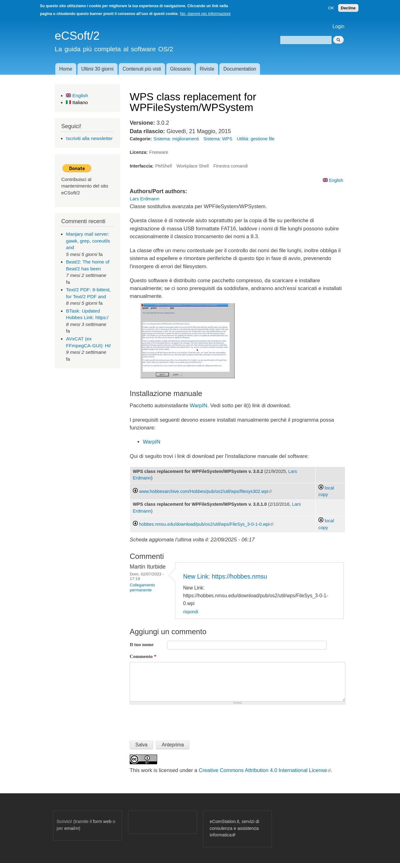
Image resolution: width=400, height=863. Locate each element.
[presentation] (177, 720)
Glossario (180, 69)
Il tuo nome (141, 644)
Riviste (207, 69)
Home (65, 69)
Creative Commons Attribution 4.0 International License (265, 770)
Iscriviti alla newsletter (89, 138)
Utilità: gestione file (256, 138)
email (71, 828)
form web (102, 821)
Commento (143, 656)
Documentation (239, 69)
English (77, 95)
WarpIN (198, 406)
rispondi (190, 612)
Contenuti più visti (141, 69)
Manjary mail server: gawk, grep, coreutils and (88, 240)
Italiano (77, 102)
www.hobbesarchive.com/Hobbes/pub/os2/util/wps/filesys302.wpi (205, 491)
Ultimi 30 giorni (97, 69)
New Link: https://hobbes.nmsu (225, 576)
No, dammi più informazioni (205, 13)
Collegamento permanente (142, 587)
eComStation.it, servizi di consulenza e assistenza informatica (234, 828)
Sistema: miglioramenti (176, 138)
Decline (348, 8)
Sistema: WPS (217, 138)
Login (338, 26)
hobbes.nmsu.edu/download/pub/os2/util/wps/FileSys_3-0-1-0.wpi (206, 524)
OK (331, 8)
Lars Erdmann (144, 198)
